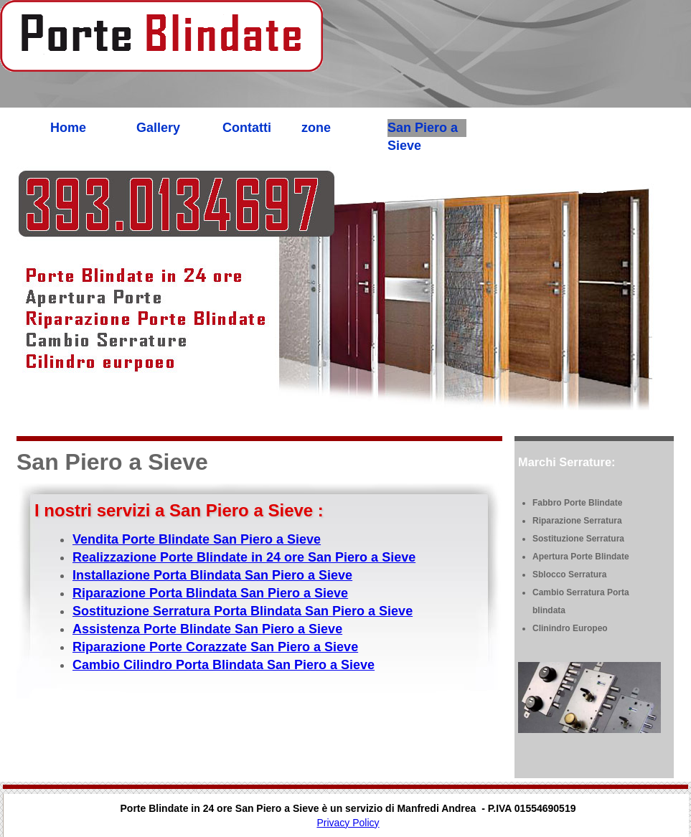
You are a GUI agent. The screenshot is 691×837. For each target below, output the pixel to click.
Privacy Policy (347, 822)
